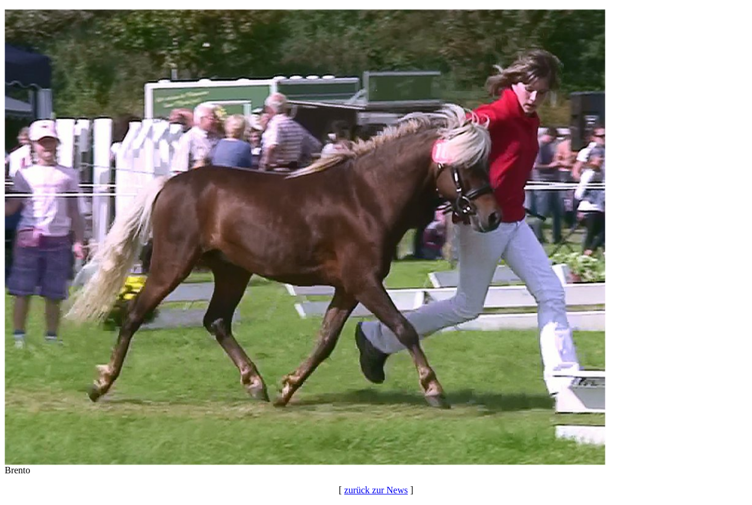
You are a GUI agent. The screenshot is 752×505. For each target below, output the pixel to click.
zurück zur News (375, 490)
